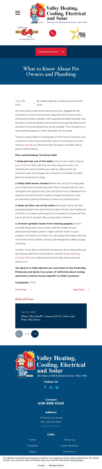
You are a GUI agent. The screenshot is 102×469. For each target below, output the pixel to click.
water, (81, 187)
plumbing (30, 145)
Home (32, 440)
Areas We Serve (69, 446)
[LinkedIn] (50, 387)
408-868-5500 (51, 404)
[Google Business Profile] (57, 387)
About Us (69, 440)
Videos (32, 452)
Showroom (69, 452)
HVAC (24, 165)
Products (32, 446)
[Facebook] (44, 387)
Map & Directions (51, 426)
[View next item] (36, 334)
